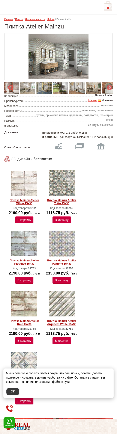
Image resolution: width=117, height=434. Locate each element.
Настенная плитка (35, 19)
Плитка (19, 19)
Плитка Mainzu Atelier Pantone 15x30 (61, 262)
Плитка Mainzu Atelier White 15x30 (24, 201)
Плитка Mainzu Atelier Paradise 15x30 (24, 262)
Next (108, 87)
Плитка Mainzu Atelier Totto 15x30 (61, 201)
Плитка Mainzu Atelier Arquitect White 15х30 (61, 322)
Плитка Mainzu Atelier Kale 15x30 (24, 322)
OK (13, 391)
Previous (10, 87)
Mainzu (50, 19)
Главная (8, 19)
